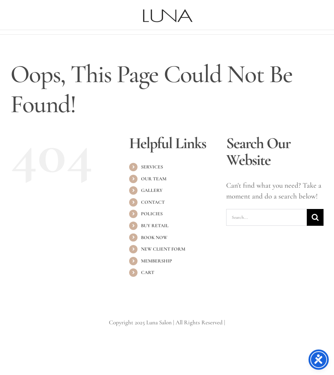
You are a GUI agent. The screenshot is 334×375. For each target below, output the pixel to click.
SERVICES (152, 167)
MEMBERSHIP (156, 261)
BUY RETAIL (155, 226)
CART (147, 272)
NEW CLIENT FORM (163, 249)
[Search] (315, 217)
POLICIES (152, 214)
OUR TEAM (153, 179)
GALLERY (152, 190)
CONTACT (153, 202)
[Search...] (266, 217)
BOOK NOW (154, 237)
